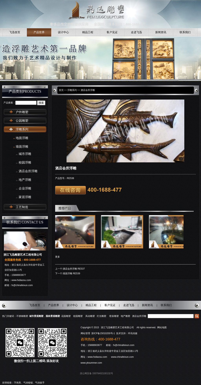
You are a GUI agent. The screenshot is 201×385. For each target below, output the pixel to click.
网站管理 (85, 333)
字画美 (17, 382)
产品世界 (39, 32)
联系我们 (185, 32)
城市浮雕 (25, 153)
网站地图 (162, 327)
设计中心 (63, 32)
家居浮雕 (25, 197)
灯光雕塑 (101, 316)
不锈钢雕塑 (22, 316)
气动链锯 (28, 382)
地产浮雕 (25, 179)
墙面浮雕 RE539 (71, 273)
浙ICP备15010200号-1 (103, 333)
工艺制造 (22, 207)
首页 (61, 90)
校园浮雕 (25, 162)
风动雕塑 (90, 316)
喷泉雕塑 (114, 316)
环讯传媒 (132, 333)
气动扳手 (40, 382)
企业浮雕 (25, 188)
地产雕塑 (125, 316)
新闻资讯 (160, 32)
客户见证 (112, 32)
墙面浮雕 (22, 146)
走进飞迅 (136, 32)
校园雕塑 (78, 316)
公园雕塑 (22, 120)
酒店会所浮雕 (28, 171)
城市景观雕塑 (36, 316)
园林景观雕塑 (53, 316)
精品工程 (87, 32)
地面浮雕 (22, 138)
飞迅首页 (14, 32)
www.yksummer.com (91, 362)
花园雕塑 (66, 316)
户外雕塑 (22, 112)
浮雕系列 (22, 129)
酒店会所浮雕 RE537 (74, 268)
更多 (57, 256)
